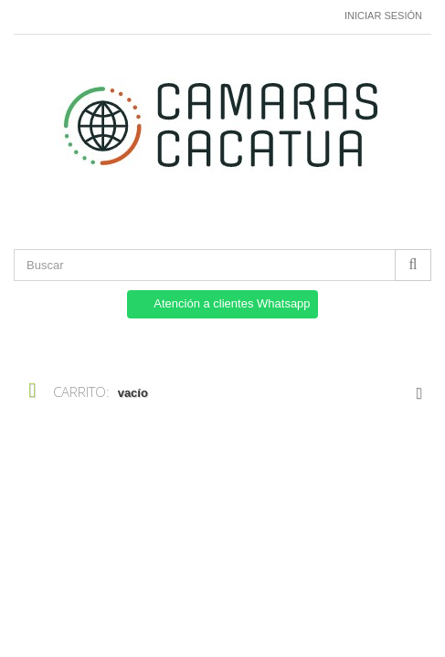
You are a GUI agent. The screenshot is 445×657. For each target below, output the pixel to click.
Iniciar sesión (383, 15)
